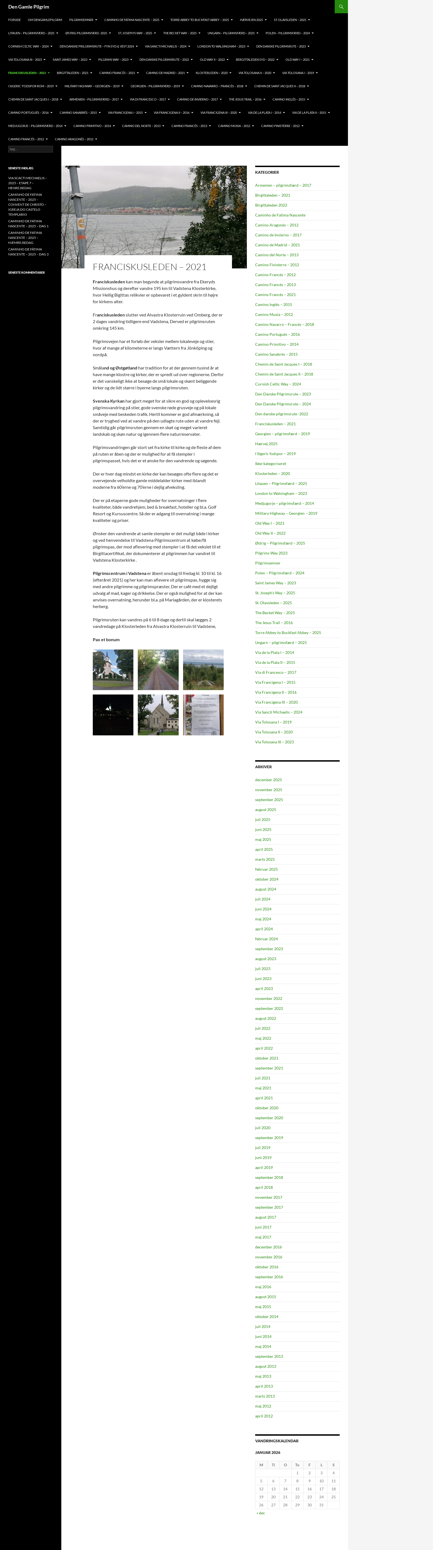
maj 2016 (263, 1286)
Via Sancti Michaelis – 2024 (278, 712)
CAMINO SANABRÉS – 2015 (78, 112)
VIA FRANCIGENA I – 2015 (125, 112)
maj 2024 (263, 919)
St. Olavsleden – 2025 (273, 602)
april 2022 (264, 1048)
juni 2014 (263, 1336)
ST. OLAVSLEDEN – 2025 (290, 20)
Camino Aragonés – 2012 (277, 225)
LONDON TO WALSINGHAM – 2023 (221, 46)
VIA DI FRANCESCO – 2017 (148, 99)
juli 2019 (262, 1147)
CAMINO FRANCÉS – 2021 (117, 73)
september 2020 (269, 1117)
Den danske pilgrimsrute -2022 (281, 413)
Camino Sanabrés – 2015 (276, 354)
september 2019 (269, 1137)
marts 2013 (265, 1396)
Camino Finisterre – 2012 (277, 264)
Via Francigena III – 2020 (276, 702)
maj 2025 (263, 839)
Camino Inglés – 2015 (273, 304)
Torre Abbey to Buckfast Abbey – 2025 (288, 632)
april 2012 (264, 1416)
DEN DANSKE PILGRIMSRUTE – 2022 (164, 59)
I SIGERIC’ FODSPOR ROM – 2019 (31, 86)
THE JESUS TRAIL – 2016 (245, 99)
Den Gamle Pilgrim (28, 7)
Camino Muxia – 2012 (274, 314)
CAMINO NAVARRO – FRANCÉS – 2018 (217, 86)
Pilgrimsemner (268, 563)
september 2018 (269, 1177)
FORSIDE (14, 20)
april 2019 (264, 1167)
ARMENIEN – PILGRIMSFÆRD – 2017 (94, 99)
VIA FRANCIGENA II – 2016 (171, 112)
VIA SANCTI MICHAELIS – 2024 (165, 46)
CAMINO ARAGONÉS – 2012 (74, 139)
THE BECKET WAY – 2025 (180, 33)
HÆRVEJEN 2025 (251, 20)
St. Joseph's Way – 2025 (275, 592)
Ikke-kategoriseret (270, 463)
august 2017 (265, 1217)
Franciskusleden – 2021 (275, 423)
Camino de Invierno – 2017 (278, 235)
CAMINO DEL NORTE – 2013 (141, 126)
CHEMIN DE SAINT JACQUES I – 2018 (33, 99)
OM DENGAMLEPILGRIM (45, 20)
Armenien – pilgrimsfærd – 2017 (283, 185)
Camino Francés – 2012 (275, 274)
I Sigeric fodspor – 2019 (275, 453)
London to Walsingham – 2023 (281, 493)
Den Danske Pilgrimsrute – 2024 (283, 404)
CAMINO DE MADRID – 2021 (165, 73)
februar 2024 (266, 938)
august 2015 (265, 1296)
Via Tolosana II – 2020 (274, 732)
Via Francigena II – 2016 (276, 692)
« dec (261, 1513)
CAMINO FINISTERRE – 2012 (280, 126)
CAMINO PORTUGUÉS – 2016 (28, 112)
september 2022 (269, 1008)
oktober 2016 (266, 1266)
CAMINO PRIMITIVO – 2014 (92, 126)
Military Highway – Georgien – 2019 (286, 513)
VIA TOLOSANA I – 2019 (298, 73)
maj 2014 (263, 1346)
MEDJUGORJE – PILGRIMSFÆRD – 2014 (35, 126)
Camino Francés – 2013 (275, 284)
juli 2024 (262, 899)
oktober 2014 (266, 1316)
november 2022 (268, 998)
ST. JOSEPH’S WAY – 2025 (135, 33)
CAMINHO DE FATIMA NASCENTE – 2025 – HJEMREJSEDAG (25, 238)
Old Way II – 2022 (270, 533)
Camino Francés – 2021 (275, 294)
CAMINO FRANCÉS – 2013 (189, 126)
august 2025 (265, 809)
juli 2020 (262, 1127)
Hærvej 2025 (266, 443)
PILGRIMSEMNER (81, 20)
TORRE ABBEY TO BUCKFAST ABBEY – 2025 (199, 20)
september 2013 (269, 1356)
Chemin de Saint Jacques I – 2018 (283, 364)
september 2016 (269, 1276)
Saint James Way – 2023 (70, 59)
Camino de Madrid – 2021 (277, 244)
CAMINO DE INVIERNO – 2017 (197, 99)
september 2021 (269, 1068)
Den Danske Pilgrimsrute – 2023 (281, 46)
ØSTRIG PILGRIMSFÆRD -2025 (86, 33)
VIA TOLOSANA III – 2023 (25, 59)
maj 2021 (263, 1088)
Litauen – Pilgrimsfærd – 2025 (281, 483)
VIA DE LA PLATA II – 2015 (309, 112)
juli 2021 (262, 1078)
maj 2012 (263, 1406)
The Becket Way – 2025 (275, 612)
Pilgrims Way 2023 (271, 553)
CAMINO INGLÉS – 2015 (289, 99)
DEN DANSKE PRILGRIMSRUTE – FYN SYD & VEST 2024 (97, 46)
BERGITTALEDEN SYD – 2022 (255, 59)
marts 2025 (265, 859)
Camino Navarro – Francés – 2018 (284, 324)
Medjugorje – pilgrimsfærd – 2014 (284, 503)
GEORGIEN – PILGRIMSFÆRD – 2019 (155, 86)
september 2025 (269, 799)
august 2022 (265, 1018)
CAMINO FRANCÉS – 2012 (26, 139)
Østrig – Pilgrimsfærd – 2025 (280, 543)
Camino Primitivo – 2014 (277, 344)
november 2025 (268, 789)
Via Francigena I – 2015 (275, 682)
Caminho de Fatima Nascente (280, 215)
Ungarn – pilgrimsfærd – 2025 (231, 33)
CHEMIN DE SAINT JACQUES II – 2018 (279, 86)
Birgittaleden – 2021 (272, 195)
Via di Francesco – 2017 (275, 672)
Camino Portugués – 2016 (277, 334)
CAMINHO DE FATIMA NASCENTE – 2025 (131, 20)
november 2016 (268, 1257)
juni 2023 (263, 978)
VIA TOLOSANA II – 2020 (255, 73)
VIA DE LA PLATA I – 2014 (264, 112)
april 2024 (264, 928)
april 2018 (264, 1187)
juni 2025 (263, 829)
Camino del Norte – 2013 (277, 254)
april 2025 (264, 849)
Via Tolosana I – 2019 (273, 722)
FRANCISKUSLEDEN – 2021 (27, 73)
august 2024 (265, 889)
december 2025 (268, 779)
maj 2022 (263, 1038)
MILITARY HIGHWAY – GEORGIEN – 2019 (92, 86)
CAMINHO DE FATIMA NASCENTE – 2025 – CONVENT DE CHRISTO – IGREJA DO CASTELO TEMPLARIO (27, 204)
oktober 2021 (266, 1058)
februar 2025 (266, 869)
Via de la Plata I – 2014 (274, 652)
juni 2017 (263, 1227)
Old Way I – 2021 (269, 523)
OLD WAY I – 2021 (298, 59)
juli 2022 (262, 1028)
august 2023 (265, 958)
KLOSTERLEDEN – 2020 (212, 73)
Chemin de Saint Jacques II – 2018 (284, 374)
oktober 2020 (266, 1107)
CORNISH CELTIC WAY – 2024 (28, 46)
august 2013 (265, 1366)
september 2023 (269, 948)
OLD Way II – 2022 (212, 59)
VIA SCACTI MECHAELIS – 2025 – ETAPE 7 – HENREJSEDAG (27, 183)
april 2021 (264, 1097)
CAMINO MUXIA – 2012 (234, 126)
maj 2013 (263, 1376)
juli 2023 (262, 968)
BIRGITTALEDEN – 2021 (72, 73)
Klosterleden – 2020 (272, 473)
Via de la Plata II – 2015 (275, 662)
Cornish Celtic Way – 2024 (278, 384)
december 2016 (268, 1247)
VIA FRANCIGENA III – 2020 (218, 112)
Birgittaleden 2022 (271, 205)
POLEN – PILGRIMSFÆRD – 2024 (288, 33)
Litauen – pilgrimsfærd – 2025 (31, 33)
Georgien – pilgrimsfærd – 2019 (282, 433)
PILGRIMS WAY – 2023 (113, 59)
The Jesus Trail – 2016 (274, 622)
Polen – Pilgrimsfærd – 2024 (279, 573)
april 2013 (264, 1386)
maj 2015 (263, 1306)
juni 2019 (263, 1157)
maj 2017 (263, 1237)
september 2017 (269, 1207)
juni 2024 (263, 909)
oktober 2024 (266, 879)
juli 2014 (262, 1326)
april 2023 (264, 988)
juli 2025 (262, 819)
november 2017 (268, 1197)
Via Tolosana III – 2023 (274, 742)
